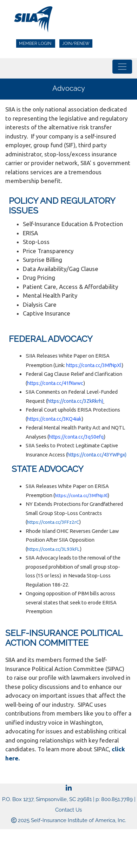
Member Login (35, 43)
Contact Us (68, 810)
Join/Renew (76, 43)
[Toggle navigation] (122, 67)
